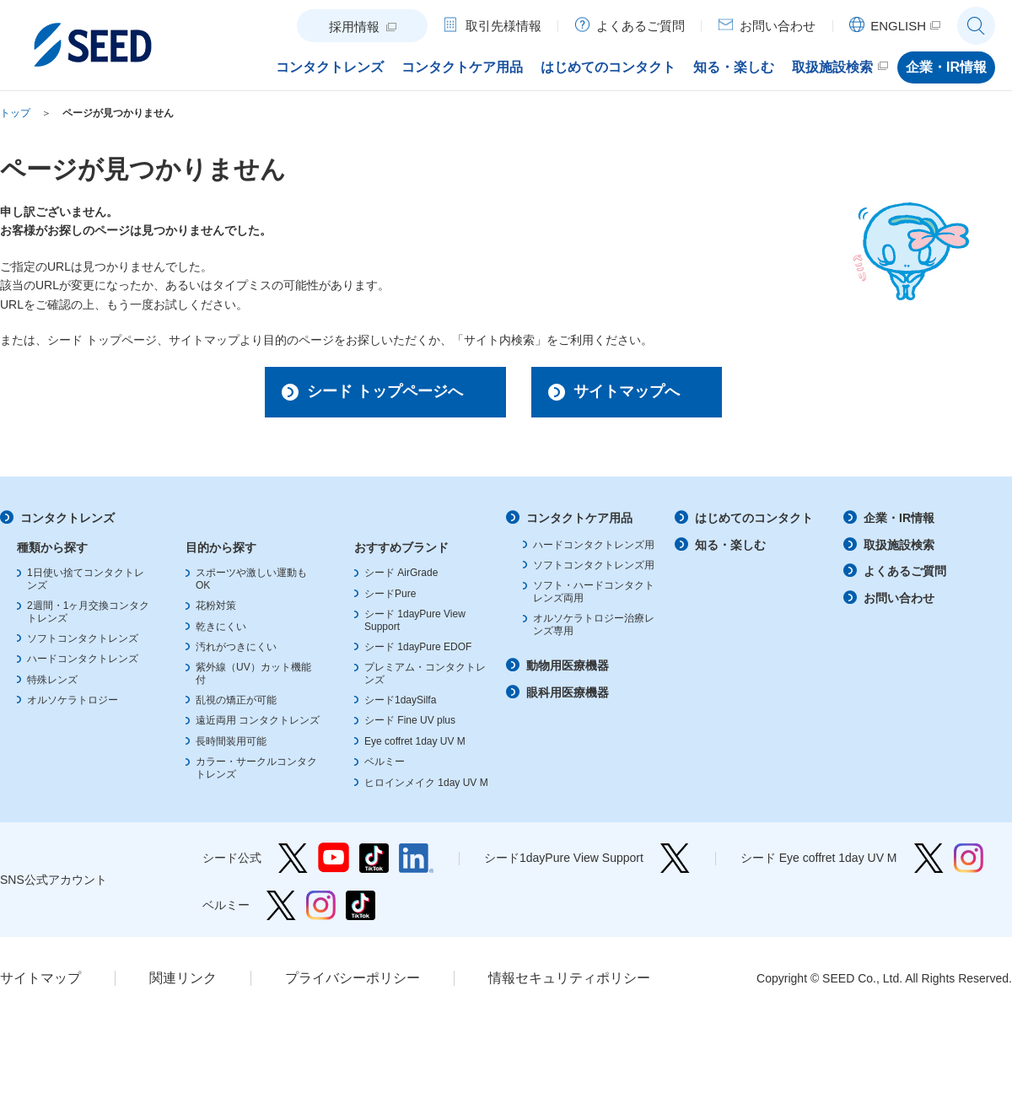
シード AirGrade (401, 573)
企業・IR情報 (899, 518)
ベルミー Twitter (281, 905)
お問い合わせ (899, 598)
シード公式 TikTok (374, 858)
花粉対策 (216, 605)
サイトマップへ (626, 391)
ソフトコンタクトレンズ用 (593, 565)
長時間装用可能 (231, 741)
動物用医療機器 (567, 665)
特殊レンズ (52, 680)
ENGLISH (898, 26)
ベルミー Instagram (321, 905)
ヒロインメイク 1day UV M (426, 783)
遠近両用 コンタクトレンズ (258, 720)
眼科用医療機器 (567, 692)
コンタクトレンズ (67, 518)
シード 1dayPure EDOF (417, 647)
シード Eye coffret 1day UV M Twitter (929, 858)
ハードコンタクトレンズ (82, 659)
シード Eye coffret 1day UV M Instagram (968, 858)
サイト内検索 (976, 26)
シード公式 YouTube (333, 858)
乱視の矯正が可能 (236, 700)
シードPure (390, 594)
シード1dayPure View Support (675, 858)
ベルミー (384, 761)
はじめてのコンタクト (754, 518)
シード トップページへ (385, 391)
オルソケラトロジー (72, 700)
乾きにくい (221, 627)
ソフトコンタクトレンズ (82, 638)
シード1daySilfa (400, 700)
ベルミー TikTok (360, 905)
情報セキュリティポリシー (569, 978)
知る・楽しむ (730, 545)
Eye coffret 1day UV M (415, 741)
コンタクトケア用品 (579, 518)
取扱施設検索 (899, 545)
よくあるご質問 (905, 571)
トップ (15, 113)
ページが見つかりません (118, 113)
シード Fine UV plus (409, 720)
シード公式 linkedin (416, 858)
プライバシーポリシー (352, 978)
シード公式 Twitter (293, 858)
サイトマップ (40, 978)
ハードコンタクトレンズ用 (593, 545)
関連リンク (183, 978)
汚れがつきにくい (236, 647)
